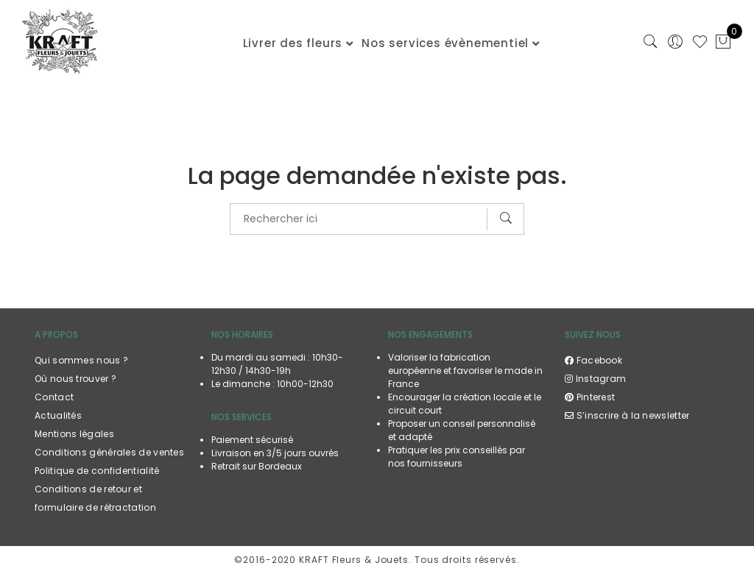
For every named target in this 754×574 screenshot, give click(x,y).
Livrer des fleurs (293, 43)
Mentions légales (74, 434)
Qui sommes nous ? (81, 360)
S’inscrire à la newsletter (627, 415)
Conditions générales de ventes (109, 452)
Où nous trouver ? (75, 378)
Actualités (58, 415)
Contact (54, 397)
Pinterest (590, 397)
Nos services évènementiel (445, 43)
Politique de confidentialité (97, 470)
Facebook (593, 360)
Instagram (595, 378)
